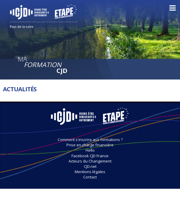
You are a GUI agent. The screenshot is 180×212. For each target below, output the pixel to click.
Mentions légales (90, 171)
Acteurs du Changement (90, 161)
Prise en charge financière (90, 145)
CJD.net (90, 166)
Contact (90, 177)
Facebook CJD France (90, 155)
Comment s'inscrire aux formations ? (90, 139)
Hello (90, 150)
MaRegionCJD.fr (90, 119)
